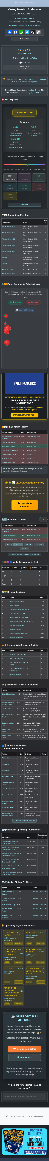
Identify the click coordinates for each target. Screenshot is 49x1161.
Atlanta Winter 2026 (8, 227)
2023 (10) (39, 545)
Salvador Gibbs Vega (9, 455)
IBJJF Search (24, 2)
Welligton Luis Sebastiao (17, 655)
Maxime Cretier (7, 459)
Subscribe (25, 39)
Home (16, 2)
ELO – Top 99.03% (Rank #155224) (24, 26)
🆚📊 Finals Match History (15, 428)
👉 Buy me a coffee (24, 1051)
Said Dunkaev (14, 606)
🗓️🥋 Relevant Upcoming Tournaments (22, 831)
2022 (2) (24, 549)
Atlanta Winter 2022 (8, 274)
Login (33, 2)
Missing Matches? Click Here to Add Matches (24, 555)
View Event (18, 944)
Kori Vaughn (6, 765)
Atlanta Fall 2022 (7, 270)
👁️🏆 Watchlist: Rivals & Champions (20, 686)
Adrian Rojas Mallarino (9, 759)
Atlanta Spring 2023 (8, 246)
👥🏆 (14, 748)
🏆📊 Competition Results (15, 216)
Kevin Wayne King (8, 905)
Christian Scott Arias (16, 638)
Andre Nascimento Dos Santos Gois (21, 622)
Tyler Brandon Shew (16, 659)
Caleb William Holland (9, 443)
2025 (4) (28, 545)
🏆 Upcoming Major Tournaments (19, 926)
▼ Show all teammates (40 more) (24, 821)
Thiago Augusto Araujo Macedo (20, 610)
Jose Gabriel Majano (8, 447)
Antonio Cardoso (15, 630)
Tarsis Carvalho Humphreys (19, 618)
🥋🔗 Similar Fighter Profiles (16, 883)
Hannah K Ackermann (9, 789)
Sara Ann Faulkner (8, 796)
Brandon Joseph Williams (10, 451)
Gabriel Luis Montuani (9, 536)
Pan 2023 (5, 258)
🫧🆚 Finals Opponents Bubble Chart (21, 285)
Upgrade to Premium (24, 506)
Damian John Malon (15, 148)
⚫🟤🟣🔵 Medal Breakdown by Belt (20, 563)
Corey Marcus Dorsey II (9, 463)
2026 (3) (18, 545)
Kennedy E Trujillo (8, 808)
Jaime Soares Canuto (17, 602)
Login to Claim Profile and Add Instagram (24, 14)
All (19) (9, 545)
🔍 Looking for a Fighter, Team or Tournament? (24, 1089)
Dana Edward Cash (8, 695)
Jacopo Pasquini (15, 136)
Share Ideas (24, 1060)
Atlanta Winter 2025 (8, 240)
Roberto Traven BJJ (23, 19)
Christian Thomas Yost (9, 540)
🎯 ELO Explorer (10, 100)
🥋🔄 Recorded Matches (14, 520)
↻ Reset (24, 206)
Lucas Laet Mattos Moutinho (19, 634)
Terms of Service (17, 1119)
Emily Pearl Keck (7, 777)
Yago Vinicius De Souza (17, 614)
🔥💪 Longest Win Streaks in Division (21, 646)
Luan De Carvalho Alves (17, 626)
